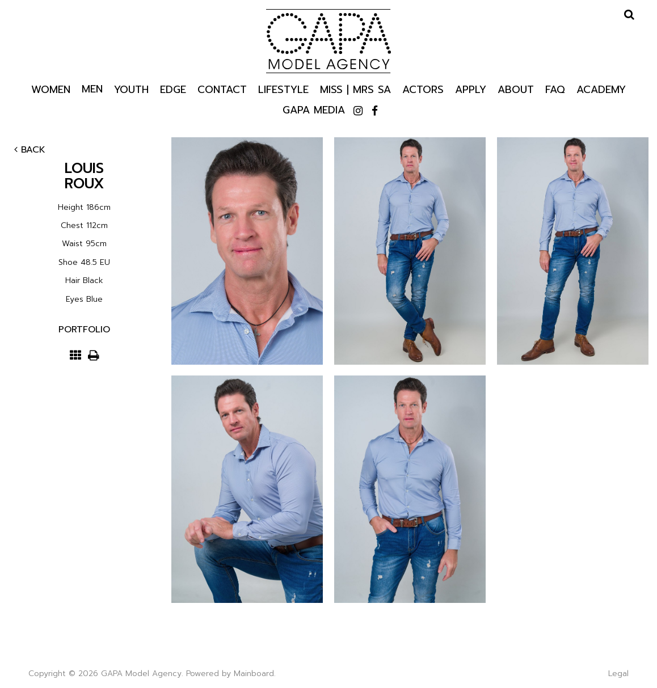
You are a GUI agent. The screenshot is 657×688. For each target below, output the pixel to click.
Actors (423, 89)
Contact (222, 89)
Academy (601, 89)
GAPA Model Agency (328, 41)
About (516, 89)
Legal (618, 673)
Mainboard (254, 673)
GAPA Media (314, 109)
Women (50, 89)
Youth (131, 89)
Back (29, 150)
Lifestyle (283, 89)
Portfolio (84, 329)
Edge (173, 89)
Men (92, 88)
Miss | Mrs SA (355, 89)
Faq (555, 89)
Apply (470, 89)
